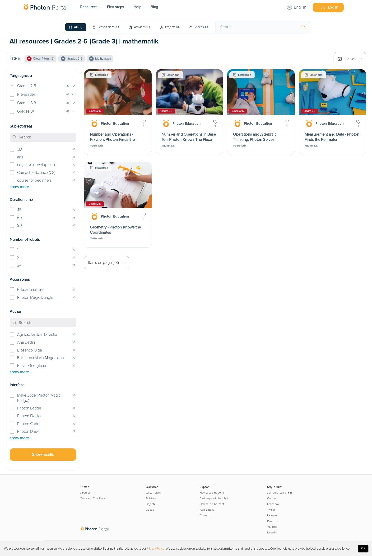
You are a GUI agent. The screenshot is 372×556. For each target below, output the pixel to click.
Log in (329, 7)
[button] (43, 86)
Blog (154, 7)
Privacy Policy (155, 549)
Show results (43, 454)
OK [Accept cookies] (363, 548)
